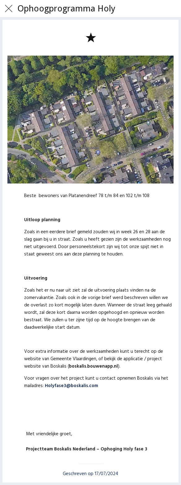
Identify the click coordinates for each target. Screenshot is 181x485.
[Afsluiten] (8, 8)
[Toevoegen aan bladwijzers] (90, 37)
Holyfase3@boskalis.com (71, 386)
